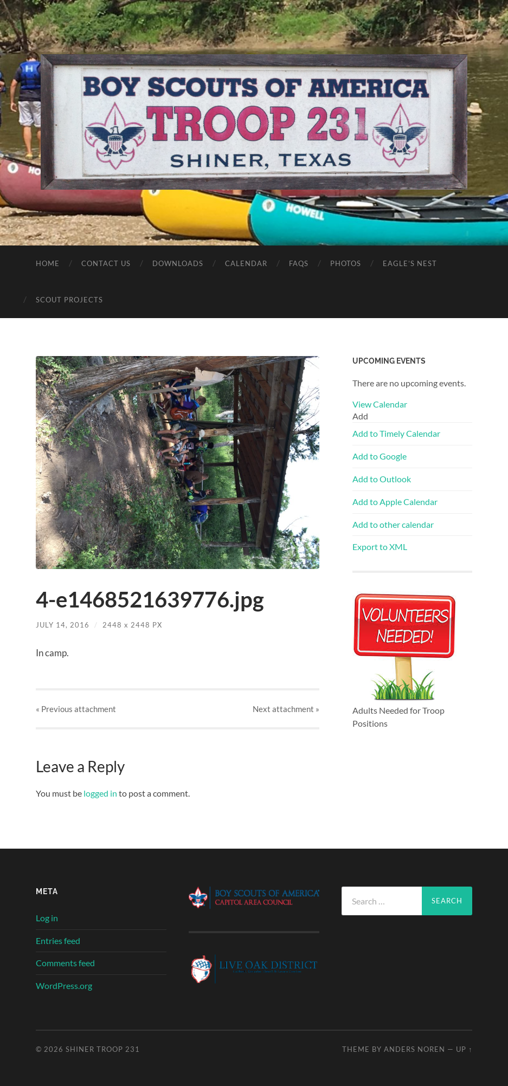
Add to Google (379, 456)
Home (48, 263)
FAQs (298, 263)
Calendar (246, 263)
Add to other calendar (393, 524)
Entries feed (58, 940)
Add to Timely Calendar (396, 433)
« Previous (76, 709)
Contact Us (106, 263)
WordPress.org (64, 985)
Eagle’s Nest (410, 263)
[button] (360, 416)
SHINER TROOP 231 (103, 1049)
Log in (47, 918)
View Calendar (379, 404)
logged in (100, 793)
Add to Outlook (381, 479)
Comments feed (65, 963)
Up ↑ (464, 1049)
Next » (286, 709)
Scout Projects (69, 299)
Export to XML (379, 546)
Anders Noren (414, 1049)
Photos (345, 263)
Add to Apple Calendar (395, 501)
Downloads (177, 263)
